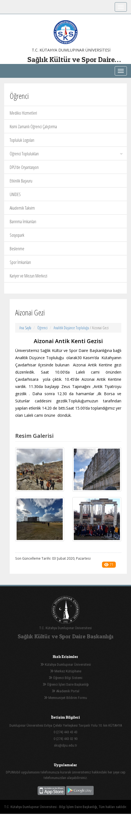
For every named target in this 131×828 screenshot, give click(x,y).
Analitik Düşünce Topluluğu (71, 327)
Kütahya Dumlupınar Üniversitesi (65, 664)
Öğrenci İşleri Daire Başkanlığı (66, 684)
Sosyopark (17, 235)
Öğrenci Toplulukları (66, 154)
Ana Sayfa (25, 327)
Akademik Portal (65, 691)
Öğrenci (42, 327)
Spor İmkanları (20, 262)
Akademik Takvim (22, 208)
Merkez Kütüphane (65, 671)
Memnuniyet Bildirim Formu (65, 698)
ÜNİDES (15, 194)
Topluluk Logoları (22, 140)
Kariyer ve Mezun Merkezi (28, 276)
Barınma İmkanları (23, 221)
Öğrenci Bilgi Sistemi (65, 678)
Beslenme (17, 249)
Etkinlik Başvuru (21, 181)
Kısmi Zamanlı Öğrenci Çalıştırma (33, 127)
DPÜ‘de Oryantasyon (24, 167)
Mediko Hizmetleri (23, 113)
